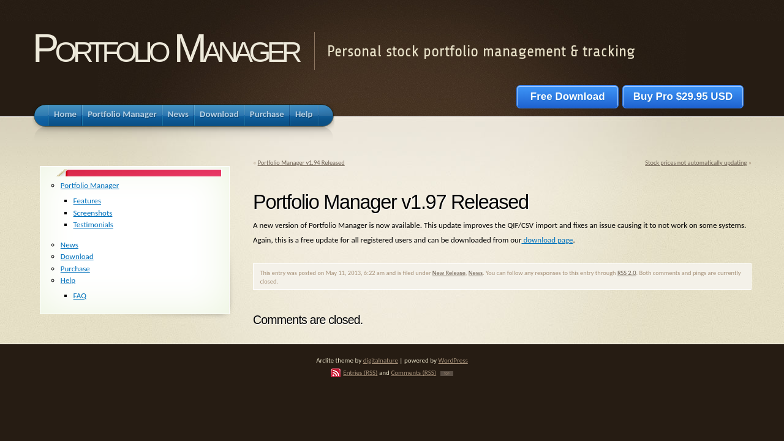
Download (77, 256)
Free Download (567, 96)
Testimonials (93, 224)
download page (547, 239)
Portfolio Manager (165, 48)
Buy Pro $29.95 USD (683, 96)
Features (87, 200)
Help (68, 280)
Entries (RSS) (360, 372)
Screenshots (93, 212)
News (476, 273)
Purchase (75, 268)
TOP (447, 373)
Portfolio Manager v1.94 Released (301, 163)
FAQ (80, 295)
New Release (449, 273)
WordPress (453, 360)
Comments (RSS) (413, 372)
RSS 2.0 (626, 273)
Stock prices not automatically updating (696, 163)
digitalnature (380, 360)
